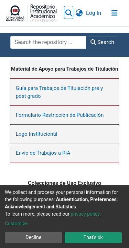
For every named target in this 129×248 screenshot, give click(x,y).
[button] (97, 13)
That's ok (93, 237)
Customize (16, 223)
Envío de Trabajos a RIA (43, 134)
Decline (33, 237)
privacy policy (85, 214)
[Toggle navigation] (114, 13)
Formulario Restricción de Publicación (60, 96)
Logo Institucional (36, 115)
